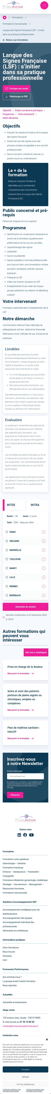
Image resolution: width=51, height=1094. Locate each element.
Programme (8, 114)
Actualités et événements (15, 1002)
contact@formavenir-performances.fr (20, 1026)
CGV (5, 960)
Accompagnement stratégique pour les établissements (21, 911)
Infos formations (11, 947)
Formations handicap (13, 867)
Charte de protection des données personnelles (12, 1090)
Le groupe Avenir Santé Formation (19, 981)
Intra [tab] (35, 505)
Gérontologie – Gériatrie (14, 863)
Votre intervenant (26, 114)
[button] (47, 1039)
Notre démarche (10, 118)
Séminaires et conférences (15, 930)
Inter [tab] (11, 505)
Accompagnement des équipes (17, 918)
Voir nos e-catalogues (36, 652)
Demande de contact (26, 607)
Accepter (25, 1069)
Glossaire (7, 956)
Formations (17, 17)
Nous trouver (9, 951)
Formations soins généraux (16, 859)
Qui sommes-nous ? (12, 977)
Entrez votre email (14, 771)
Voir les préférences (25, 1084)
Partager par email (19, 88)
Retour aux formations (15, 40)
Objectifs (7, 110)
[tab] (43, 532)
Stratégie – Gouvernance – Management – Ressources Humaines (23, 886)
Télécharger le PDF (18, 96)
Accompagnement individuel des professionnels (18, 924)
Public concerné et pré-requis (29, 110)
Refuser (25, 1077)
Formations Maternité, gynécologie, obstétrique (25, 880)
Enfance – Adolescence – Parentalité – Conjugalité (21, 874)
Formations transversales (15, 24)
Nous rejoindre (10, 985)
